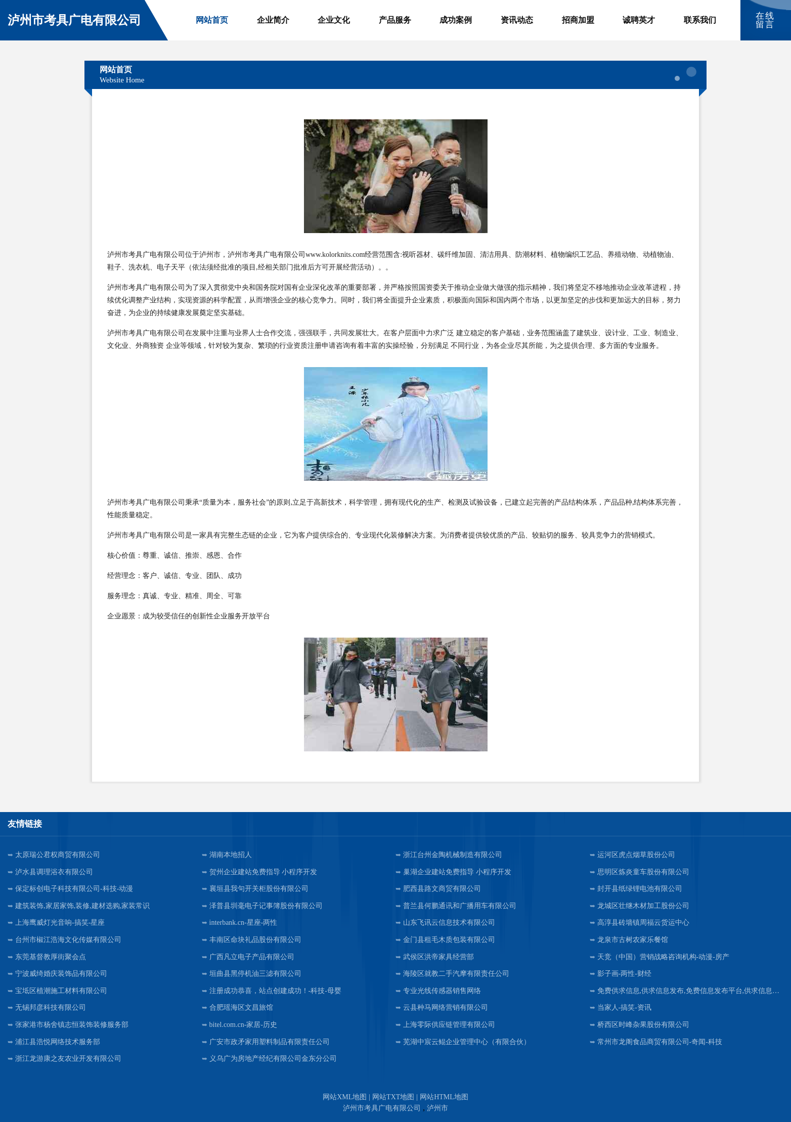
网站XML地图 (345, 1097)
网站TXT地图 (393, 1097)
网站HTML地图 (444, 1097)
